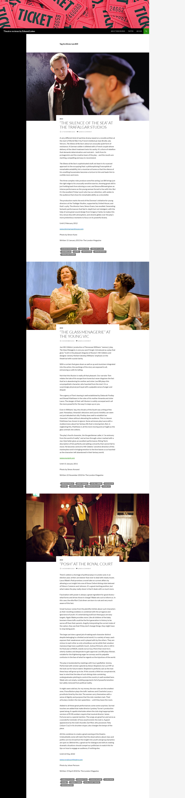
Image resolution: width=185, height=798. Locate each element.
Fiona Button (82, 779)
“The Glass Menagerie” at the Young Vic (85, 334)
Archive (139, 31)
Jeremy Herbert (82, 483)
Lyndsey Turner (75, 782)
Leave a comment (85, 132)
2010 (61, 328)
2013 (61, 119)
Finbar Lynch (83, 249)
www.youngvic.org (67, 458)
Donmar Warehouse (69, 249)
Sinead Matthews (76, 486)
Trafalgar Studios (68, 254)
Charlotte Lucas (68, 779)
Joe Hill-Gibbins (96, 483)
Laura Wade (109, 779)
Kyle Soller (109, 483)
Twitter (130, 31)
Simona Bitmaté (100, 251)
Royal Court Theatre (92, 782)
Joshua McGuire (95, 779)
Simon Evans (87, 251)
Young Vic (106, 486)
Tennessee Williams (93, 486)
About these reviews (118, 31)
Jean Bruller (66, 251)
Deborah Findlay (68, 483)
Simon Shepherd (67, 785)
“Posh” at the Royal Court (86, 563)
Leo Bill (76, 251)
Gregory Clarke (97, 249)
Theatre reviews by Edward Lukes (19, 31)
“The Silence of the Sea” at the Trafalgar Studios (86, 125)
